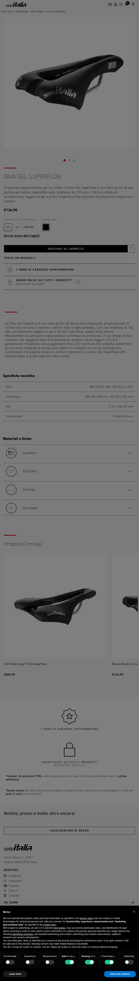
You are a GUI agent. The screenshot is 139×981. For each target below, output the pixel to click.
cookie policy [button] (49, 924)
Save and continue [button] (120, 974)
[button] (134, 912)
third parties (59, 928)
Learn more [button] (15, 974)
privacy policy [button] (86, 918)
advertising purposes (22, 934)
